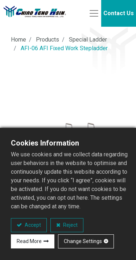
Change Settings (83, 241)
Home (18, 39)
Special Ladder (88, 39)
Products (47, 39)
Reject (70, 225)
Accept (32, 225)
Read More (29, 241)
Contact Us (118, 13)
